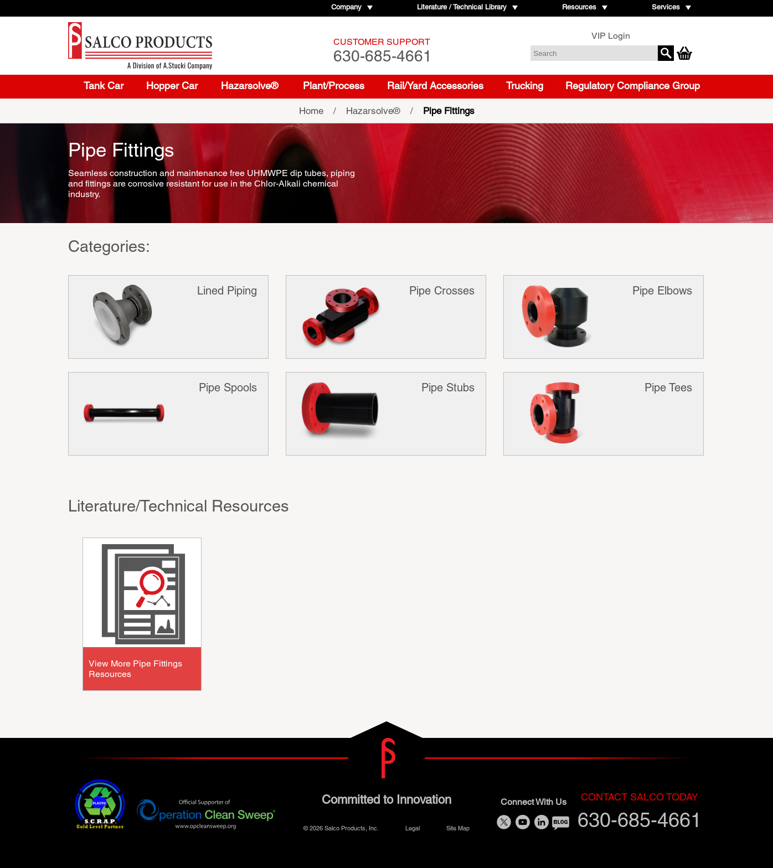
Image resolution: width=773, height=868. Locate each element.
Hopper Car (172, 85)
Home (311, 110)
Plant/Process (333, 85)
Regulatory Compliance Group (632, 85)
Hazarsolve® (249, 85)
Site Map (458, 827)
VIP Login (610, 35)
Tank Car (103, 85)
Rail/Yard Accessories (435, 85)
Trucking (524, 85)
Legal (412, 827)
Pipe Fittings (449, 110)
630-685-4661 (382, 51)
